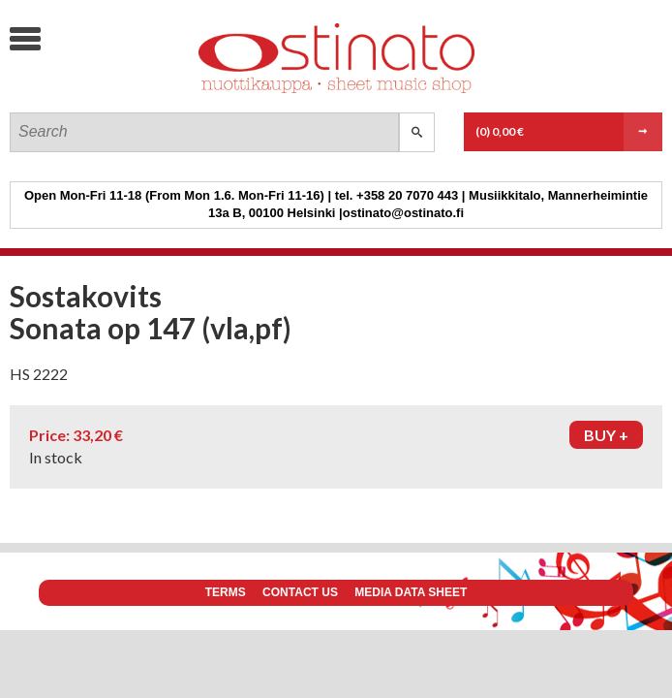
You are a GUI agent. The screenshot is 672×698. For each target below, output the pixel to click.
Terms (225, 592)
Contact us (300, 592)
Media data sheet (410, 592)
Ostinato (155, 92)
